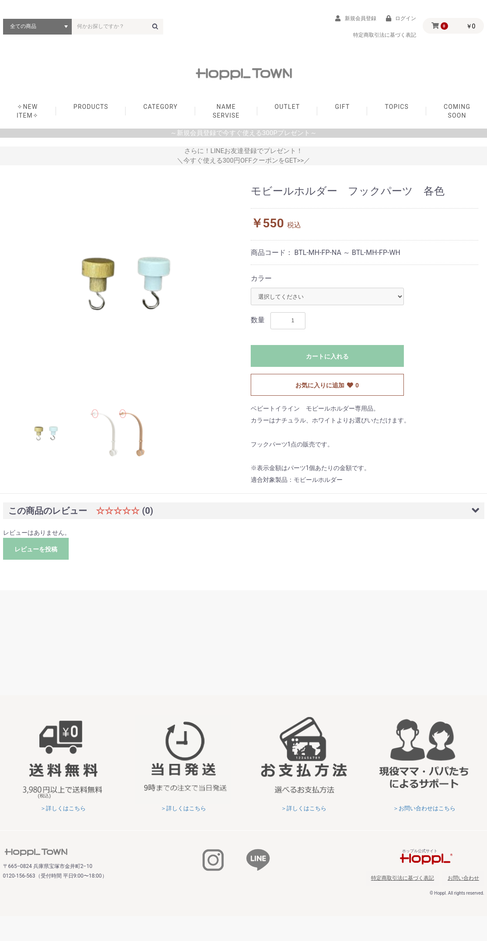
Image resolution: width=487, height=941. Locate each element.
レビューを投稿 (35, 553)
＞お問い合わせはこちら (424, 812)
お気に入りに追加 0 (327, 389)
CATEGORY (160, 110)
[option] (126, 286)
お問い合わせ (468, 880)
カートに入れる (327, 360)
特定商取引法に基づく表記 (415, 880)
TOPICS (397, 110)
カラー (261, 282)
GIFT (342, 110)
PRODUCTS (91, 110)
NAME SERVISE (226, 114)
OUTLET (287, 110)
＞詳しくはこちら (63, 812)
